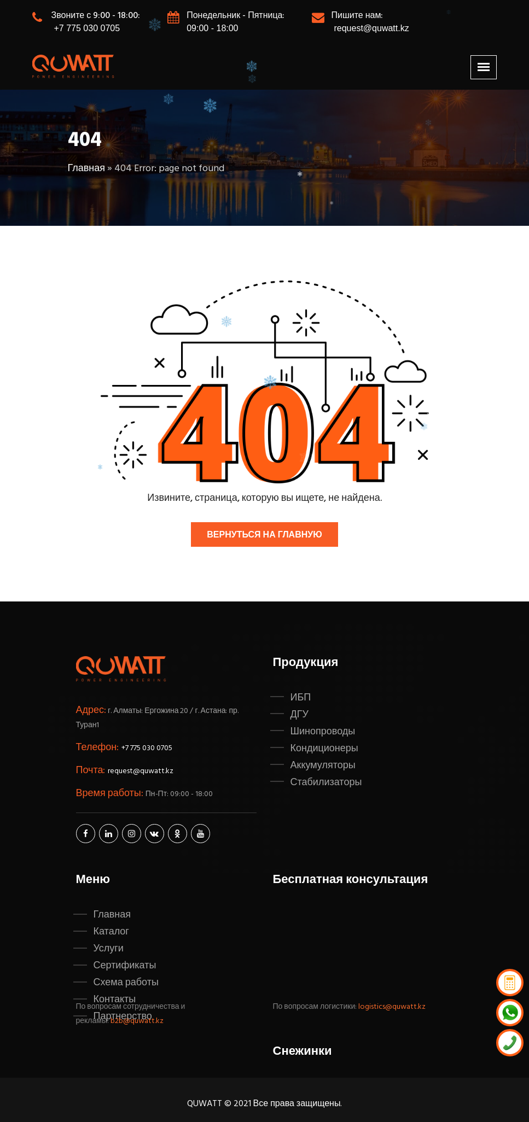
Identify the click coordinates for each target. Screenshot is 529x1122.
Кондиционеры (324, 748)
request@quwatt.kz (371, 28)
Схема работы (126, 982)
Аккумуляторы (323, 765)
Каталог (111, 931)
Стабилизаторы (326, 782)
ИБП (300, 697)
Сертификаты (125, 965)
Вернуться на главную (264, 535)
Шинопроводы (323, 731)
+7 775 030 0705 (87, 28)
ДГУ (299, 714)
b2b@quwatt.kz (138, 1021)
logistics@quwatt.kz (392, 1007)
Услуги (109, 948)
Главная (87, 169)
